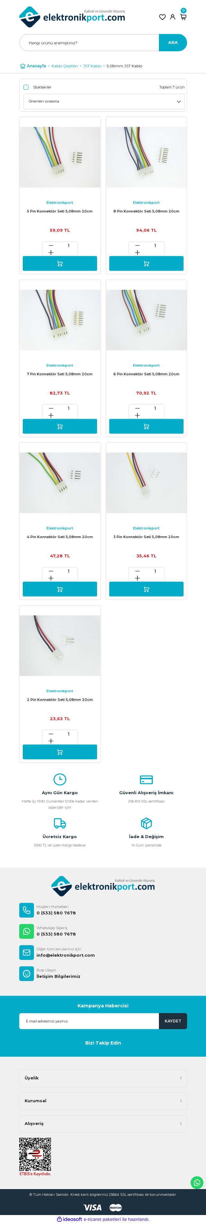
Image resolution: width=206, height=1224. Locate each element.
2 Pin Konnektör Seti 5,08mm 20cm (60, 699)
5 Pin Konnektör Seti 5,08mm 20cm (60, 211)
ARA (173, 42)
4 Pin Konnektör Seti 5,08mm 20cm (60, 537)
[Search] (103, 42)
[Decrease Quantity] (51, 245)
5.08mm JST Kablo (124, 65)
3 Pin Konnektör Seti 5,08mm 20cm (146, 537)
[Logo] (72, 17)
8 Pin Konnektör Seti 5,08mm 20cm (146, 211)
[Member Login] (172, 17)
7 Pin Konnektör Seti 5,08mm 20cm (60, 374)
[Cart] (183, 17)
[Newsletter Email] (103, 1021)
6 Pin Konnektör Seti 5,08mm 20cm (146, 374)
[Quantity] (69, 245)
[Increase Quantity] (51, 252)
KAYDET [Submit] (173, 1021)
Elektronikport (59, 202)
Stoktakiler (42, 87)
